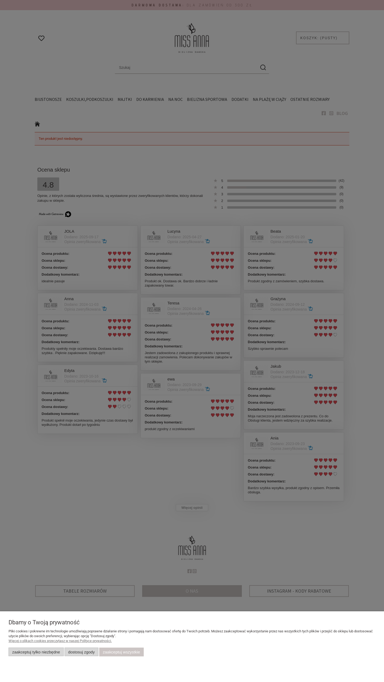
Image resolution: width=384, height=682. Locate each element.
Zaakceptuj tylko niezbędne (36, 652)
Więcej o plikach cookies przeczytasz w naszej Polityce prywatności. (60, 641)
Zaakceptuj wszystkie (121, 652)
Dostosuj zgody (81, 652)
